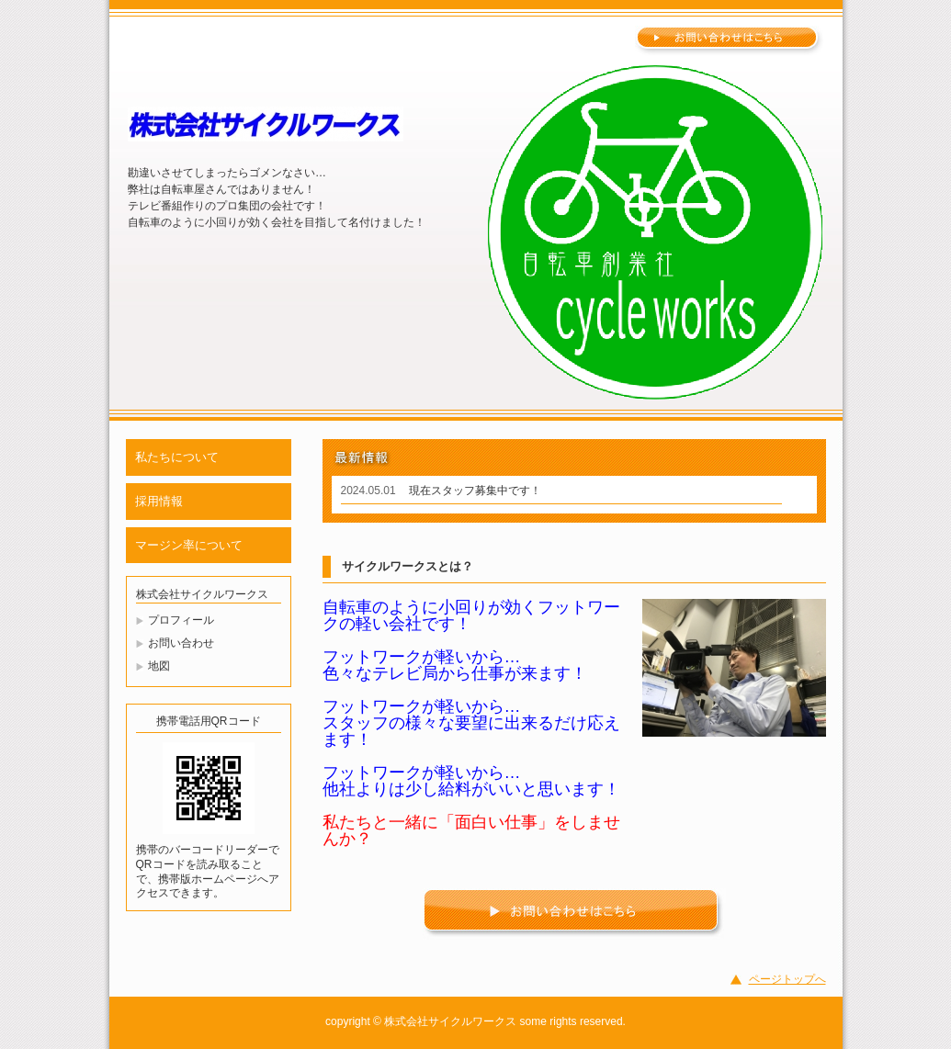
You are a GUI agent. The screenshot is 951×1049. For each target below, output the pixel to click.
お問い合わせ (181, 643)
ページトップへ (787, 979)
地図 (159, 666)
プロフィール (181, 620)
